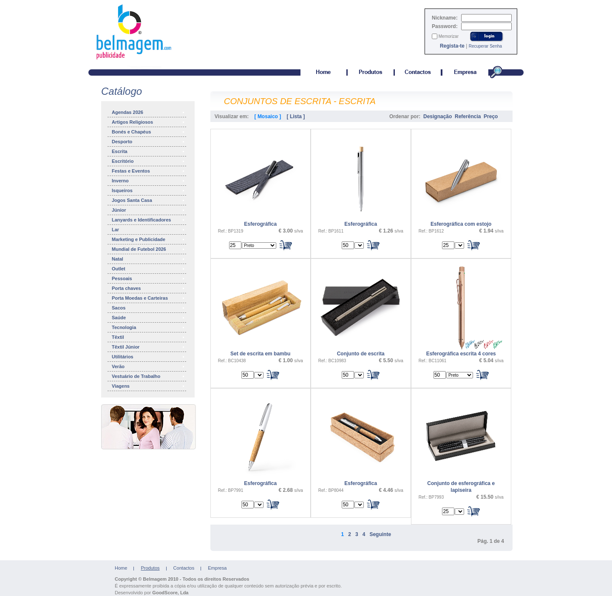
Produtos (150, 567)
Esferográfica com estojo (461, 224)
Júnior (148, 210)
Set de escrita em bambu (260, 354)
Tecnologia (148, 327)
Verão (148, 366)
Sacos (148, 307)
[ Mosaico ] (268, 116)
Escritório (148, 161)
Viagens (148, 386)
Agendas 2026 (148, 112)
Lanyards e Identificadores (148, 219)
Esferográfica (260, 224)
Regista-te (452, 46)
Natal (148, 258)
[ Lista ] (296, 116)
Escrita (148, 151)
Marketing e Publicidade (148, 239)
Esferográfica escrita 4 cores (461, 354)
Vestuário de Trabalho (148, 376)
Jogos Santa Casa (148, 200)
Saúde (148, 317)
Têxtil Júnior (148, 346)
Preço (491, 116)
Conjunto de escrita (361, 354)
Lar (148, 229)
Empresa (217, 567)
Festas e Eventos (148, 170)
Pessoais (148, 278)
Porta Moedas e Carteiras (148, 298)
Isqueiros (148, 190)
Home (121, 567)
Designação (437, 116)
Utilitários (148, 356)
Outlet (148, 268)
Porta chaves (148, 288)
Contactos (184, 567)
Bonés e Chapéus (148, 131)
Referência (468, 116)
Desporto (148, 141)
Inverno (148, 180)
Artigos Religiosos (148, 122)
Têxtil (148, 337)
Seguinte (380, 534)
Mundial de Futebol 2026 (148, 249)
